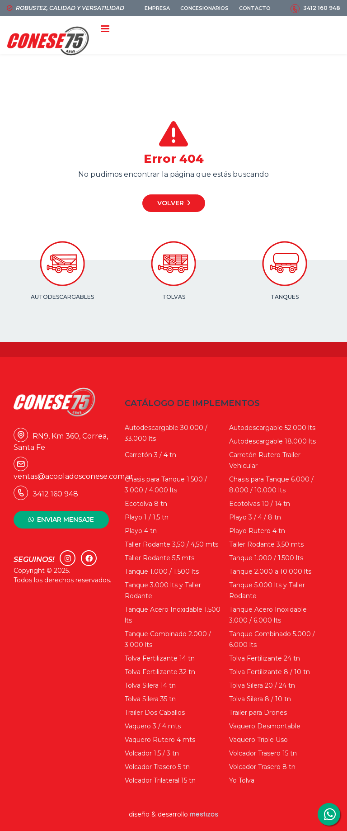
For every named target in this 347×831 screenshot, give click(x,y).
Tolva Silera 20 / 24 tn (262, 685)
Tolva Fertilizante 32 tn (160, 672)
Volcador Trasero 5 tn (157, 767)
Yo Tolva (241, 780)
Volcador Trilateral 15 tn (160, 780)
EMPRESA (157, 8)
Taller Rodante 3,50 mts (266, 544)
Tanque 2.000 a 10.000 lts (270, 571)
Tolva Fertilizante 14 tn (160, 658)
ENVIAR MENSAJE (65, 519)
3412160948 (329, 814)
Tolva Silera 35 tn (150, 699)
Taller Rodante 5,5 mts (159, 558)
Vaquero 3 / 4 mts (153, 726)
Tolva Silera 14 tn (150, 685)
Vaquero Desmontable (264, 726)
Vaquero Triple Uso (258, 740)
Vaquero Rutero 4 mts (160, 740)
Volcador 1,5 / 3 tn (152, 753)
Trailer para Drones (258, 712)
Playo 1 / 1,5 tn (147, 517)
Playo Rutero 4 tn (257, 531)
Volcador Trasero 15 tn (263, 753)
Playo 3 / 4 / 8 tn (255, 517)
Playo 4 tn (141, 531)
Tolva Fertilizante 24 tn (264, 658)
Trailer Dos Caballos (155, 712)
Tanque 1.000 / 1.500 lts (266, 558)
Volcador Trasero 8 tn (262, 767)
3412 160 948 (321, 8)
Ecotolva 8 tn (146, 504)
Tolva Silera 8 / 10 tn (260, 699)
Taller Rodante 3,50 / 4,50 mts (171, 544)
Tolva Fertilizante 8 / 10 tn (269, 672)
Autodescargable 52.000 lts (272, 428)
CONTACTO (255, 8)
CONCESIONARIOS (204, 8)
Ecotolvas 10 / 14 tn (259, 504)
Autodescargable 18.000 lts (272, 441)
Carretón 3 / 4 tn (150, 455)
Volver (170, 203)
